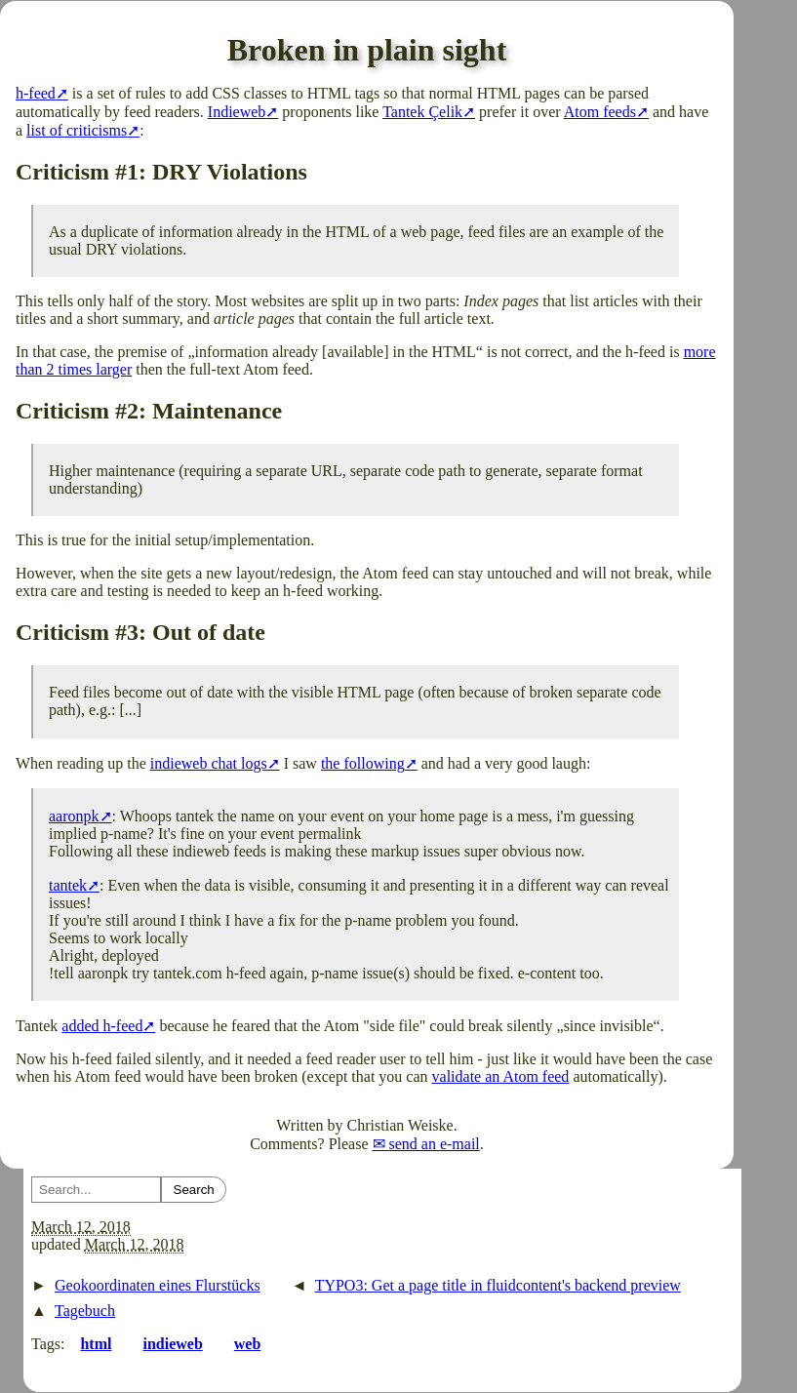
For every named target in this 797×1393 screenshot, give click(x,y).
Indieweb (237, 111)
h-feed (36, 93)
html (95, 1343)
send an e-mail (434, 1143)
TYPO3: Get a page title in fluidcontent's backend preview (498, 1285)
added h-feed (101, 1025)
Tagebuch (85, 1310)
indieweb (172, 1343)
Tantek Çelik (422, 111)
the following (363, 763)
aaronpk (74, 816)
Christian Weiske (400, 1125)
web (247, 1343)
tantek (68, 885)
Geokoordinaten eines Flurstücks (157, 1285)
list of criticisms (76, 130)
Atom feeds (600, 111)
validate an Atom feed (501, 1076)
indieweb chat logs (208, 763)
